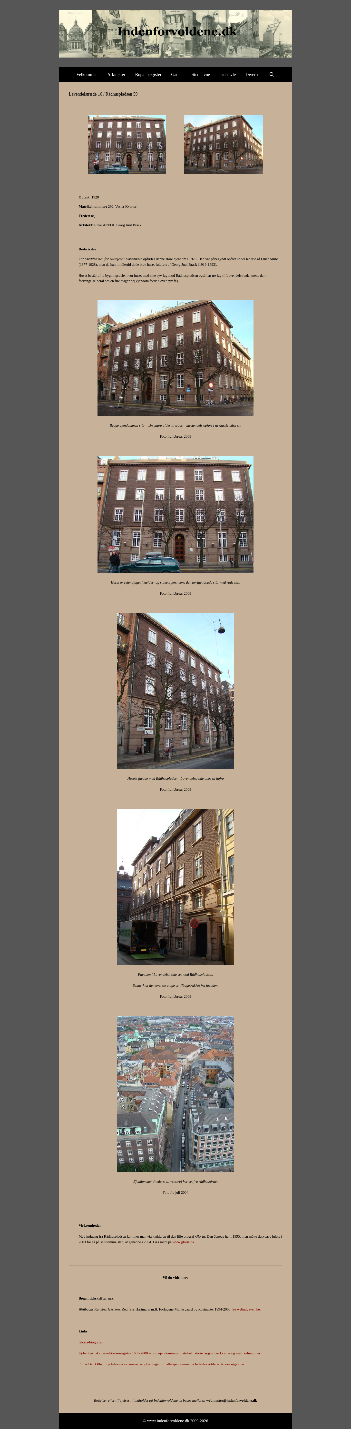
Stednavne (201, 74)
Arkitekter (116, 74)
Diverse (252, 74)
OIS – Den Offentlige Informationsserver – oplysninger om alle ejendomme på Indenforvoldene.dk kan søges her (161, 1364)
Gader (176, 74)
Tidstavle (228, 74)
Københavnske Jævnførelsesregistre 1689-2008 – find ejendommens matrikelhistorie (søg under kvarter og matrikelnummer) (170, 1353)
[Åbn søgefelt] (272, 74)
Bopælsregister (148, 74)
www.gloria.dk (183, 1242)
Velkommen (87, 74)
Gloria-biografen (91, 1342)
